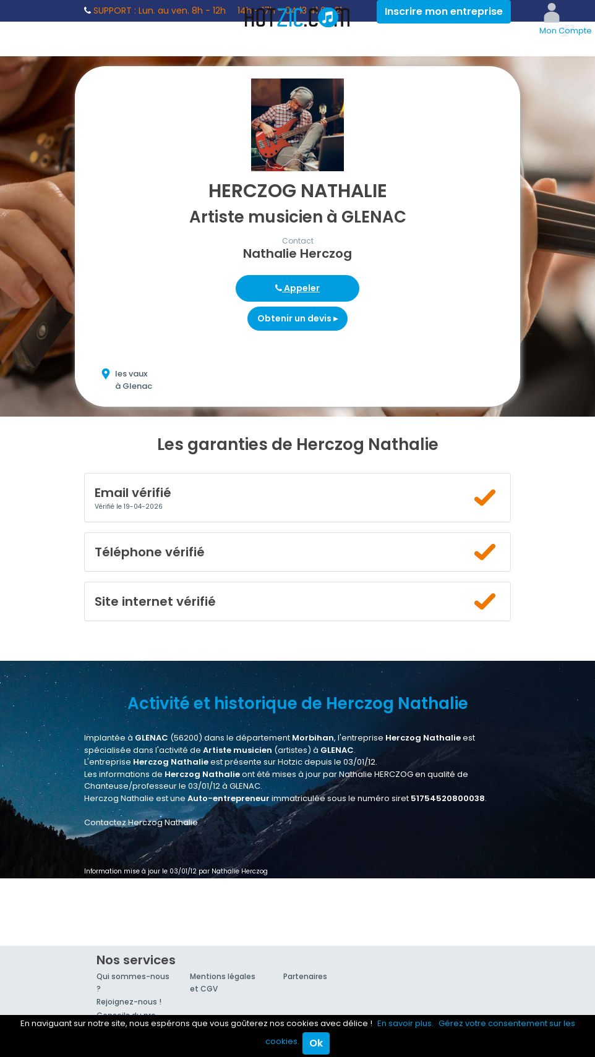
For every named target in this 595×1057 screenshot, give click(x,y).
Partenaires (305, 976)
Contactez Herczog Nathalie (141, 822)
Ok (316, 1043)
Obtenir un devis (297, 318)
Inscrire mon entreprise (444, 11)
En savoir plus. (405, 1023)
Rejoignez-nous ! (128, 1001)
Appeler (297, 288)
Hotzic (297, 17)
